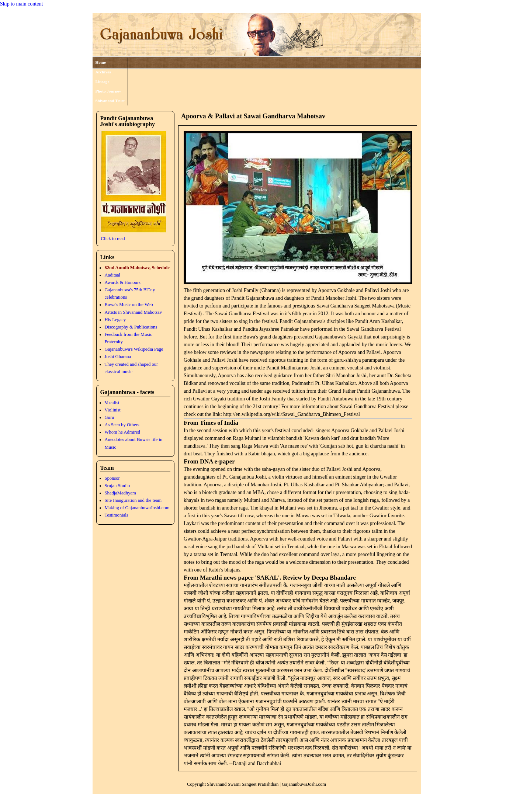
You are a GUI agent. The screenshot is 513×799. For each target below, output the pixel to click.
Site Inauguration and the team (133, 500)
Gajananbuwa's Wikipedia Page (134, 349)
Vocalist (112, 402)
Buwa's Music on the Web (129, 304)
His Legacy (115, 319)
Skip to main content (21, 4)
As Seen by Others (122, 424)
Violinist (113, 410)
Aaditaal (113, 275)
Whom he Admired (123, 432)
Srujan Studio (117, 485)
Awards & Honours (123, 282)
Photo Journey (108, 91)
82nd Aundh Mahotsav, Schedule (137, 267)
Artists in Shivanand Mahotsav (133, 312)
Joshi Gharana (118, 356)
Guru (109, 417)
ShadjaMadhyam (120, 493)
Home (101, 62)
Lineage (103, 81)
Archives (103, 72)
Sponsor (112, 478)
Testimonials (116, 515)
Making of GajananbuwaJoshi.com (137, 507)
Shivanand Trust (110, 100)
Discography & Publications (131, 327)
